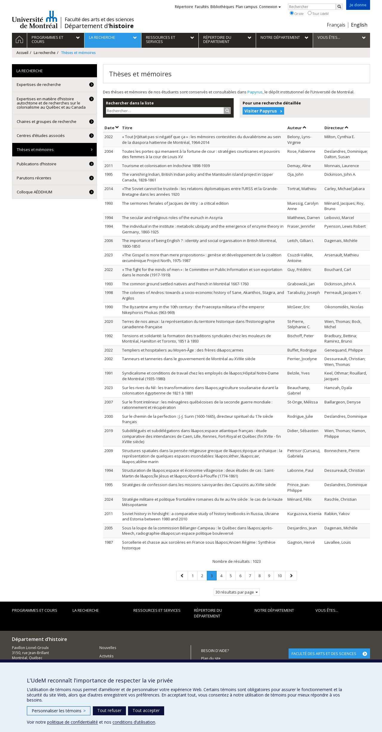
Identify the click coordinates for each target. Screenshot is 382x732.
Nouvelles (107, 647)
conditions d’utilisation (134, 722)
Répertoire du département (208, 613)
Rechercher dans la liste (130, 103)
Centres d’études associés (41, 135)
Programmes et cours (34, 610)
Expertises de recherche (39, 84)
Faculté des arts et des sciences (99, 19)
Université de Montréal (35, 19)
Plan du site (211, 658)
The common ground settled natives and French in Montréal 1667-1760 (185, 283)
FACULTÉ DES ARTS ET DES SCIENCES (324, 653)
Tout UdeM (318, 13)
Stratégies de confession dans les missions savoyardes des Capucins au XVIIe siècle (199, 484)
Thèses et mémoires (35, 149)
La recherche (45, 52)
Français (336, 24)
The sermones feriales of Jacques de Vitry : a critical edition (175, 203)
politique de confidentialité (72, 722)
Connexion (270, 6)
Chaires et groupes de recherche (46, 121)
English (359, 24)
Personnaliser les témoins (59, 710)
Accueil (22, 52)
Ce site (297, 13)
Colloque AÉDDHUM (34, 192)
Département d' (99, 26)
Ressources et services (157, 610)
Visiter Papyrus (260, 111)
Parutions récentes (34, 178)
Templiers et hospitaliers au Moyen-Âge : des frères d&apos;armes (183, 350)
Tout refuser (109, 710)
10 (281, 575)
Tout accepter (146, 710)
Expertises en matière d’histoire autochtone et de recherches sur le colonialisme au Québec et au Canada (51, 103)
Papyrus (255, 92)
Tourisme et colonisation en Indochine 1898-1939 (166, 165)
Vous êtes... (326, 610)
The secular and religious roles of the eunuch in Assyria (172, 217)
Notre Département (274, 610)
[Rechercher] (339, 7)
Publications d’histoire (36, 164)
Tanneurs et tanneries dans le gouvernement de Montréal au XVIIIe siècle (188, 358)
